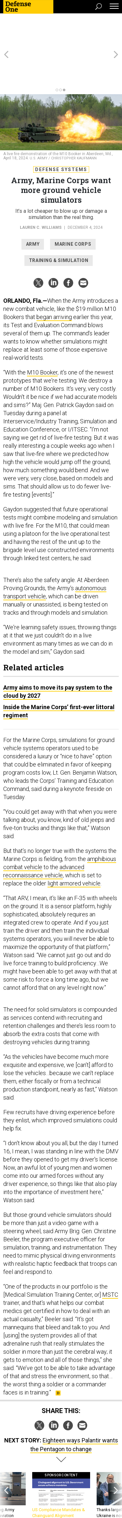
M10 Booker (42, 337)
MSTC (110, 1259)
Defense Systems (61, 134)
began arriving (54, 281)
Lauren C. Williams (40, 192)
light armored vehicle (74, 848)
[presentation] (6, 1466)
